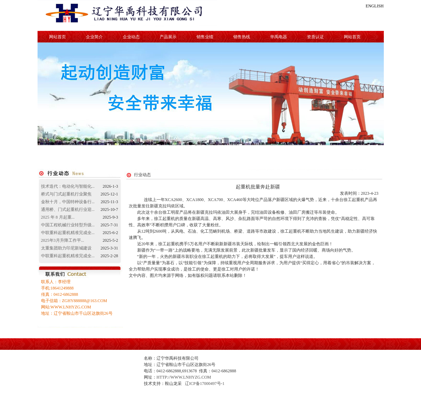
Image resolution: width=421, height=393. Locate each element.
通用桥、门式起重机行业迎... (68, 209)
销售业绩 (204, 36)
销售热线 (241, 36)
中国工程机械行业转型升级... (68, 224)
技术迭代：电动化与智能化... (68, 186)
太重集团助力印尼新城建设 (66, 248)
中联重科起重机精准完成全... (68, 232)
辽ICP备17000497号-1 (205, 383)
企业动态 (131, 36)
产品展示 (168, 36)
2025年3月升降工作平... (62, 240)
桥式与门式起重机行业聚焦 (66, 194)
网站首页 (57, 36)
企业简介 (94, 36)
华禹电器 (278, 36)
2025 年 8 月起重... (58, 217)
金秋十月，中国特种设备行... (68, 201)
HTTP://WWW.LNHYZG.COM (183, 377)
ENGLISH (374, 6)
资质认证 (315, 36)
